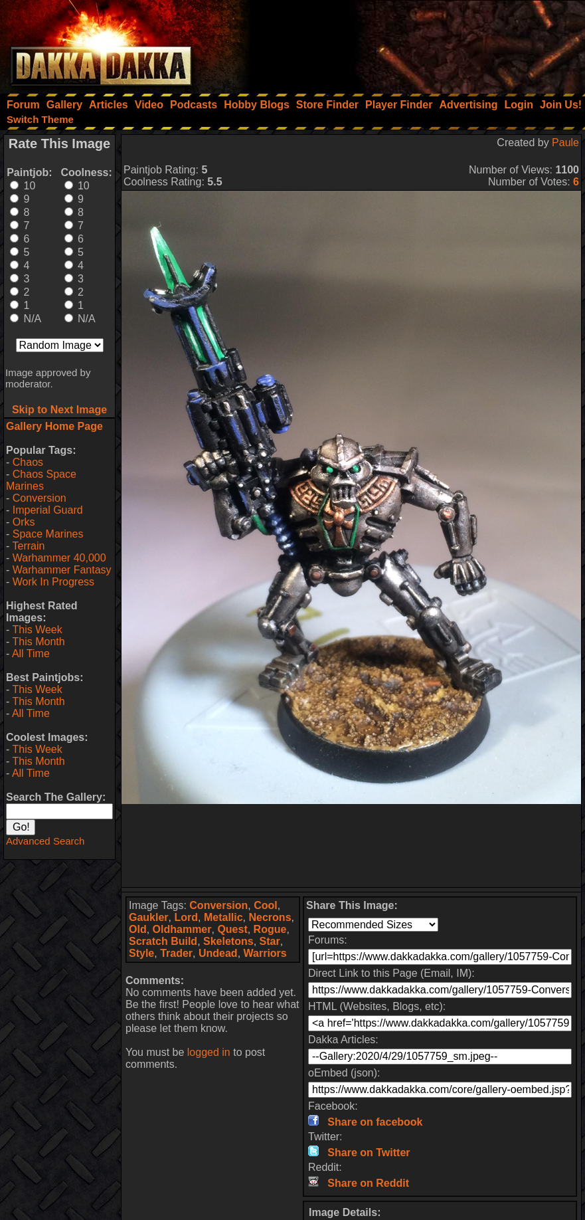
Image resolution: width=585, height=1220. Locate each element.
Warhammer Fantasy (62, 569)
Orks (24, 522)
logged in (208, 1052)
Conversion (39, 498)
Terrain (28, 546)
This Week (37, 629)
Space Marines (48, 534)
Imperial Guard (48, 510)
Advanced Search (45, 841)
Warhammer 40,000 (59, 557)
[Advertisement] (406, 43)
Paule (565, 142)
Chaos (28, 462)
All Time (31, 653)
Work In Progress (53, 581)
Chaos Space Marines (41, 480)
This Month (38, 641)
